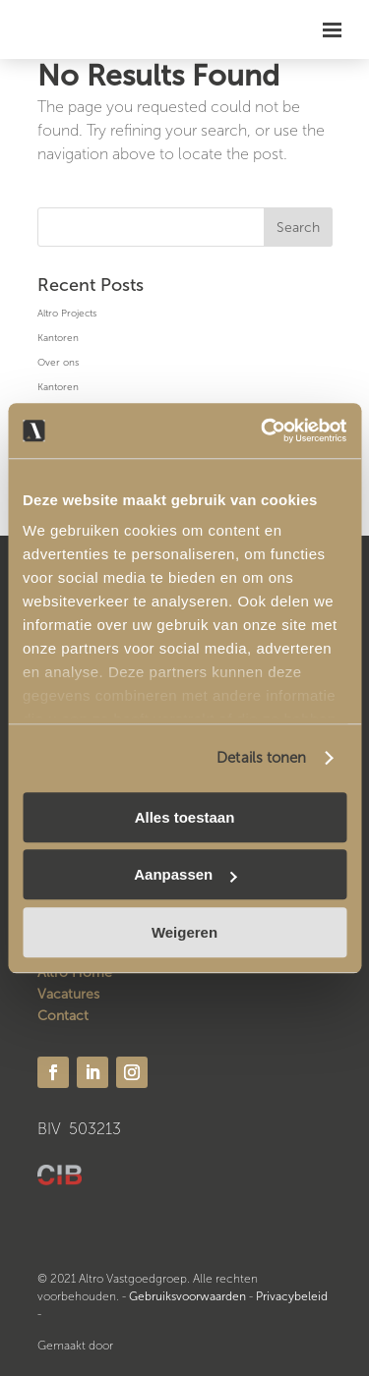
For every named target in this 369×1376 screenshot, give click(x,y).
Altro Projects (66, 313)
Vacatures (68, 994)
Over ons (58, 363)
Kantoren (58, 338)
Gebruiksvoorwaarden (187, 1296)
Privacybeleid (292, 1296)
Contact (63, 1015)
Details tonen (261, 758)
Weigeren (184, 932)
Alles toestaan (185, 817)
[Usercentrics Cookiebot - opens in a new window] (262, 430)
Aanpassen (185, 874)
